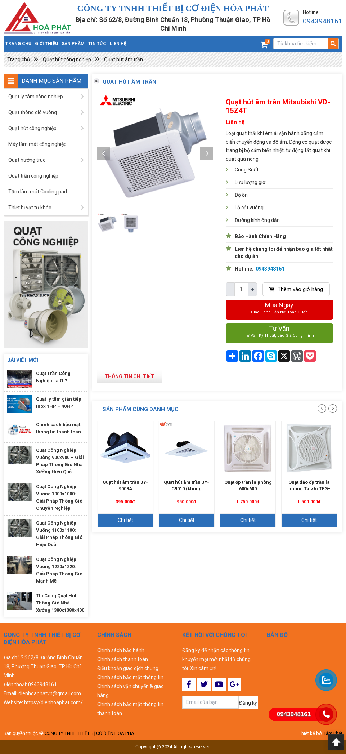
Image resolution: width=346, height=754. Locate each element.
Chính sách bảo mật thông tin (130, 677)
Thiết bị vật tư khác (29, 207)
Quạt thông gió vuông (32, 112)
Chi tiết (125, 520)
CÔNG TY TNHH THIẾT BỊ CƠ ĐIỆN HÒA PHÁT (90, 733)
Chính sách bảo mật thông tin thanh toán (130, 708)
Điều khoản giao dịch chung (127, 668)
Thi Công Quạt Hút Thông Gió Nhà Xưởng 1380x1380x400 (60, 603)
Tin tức (97, 43)
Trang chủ (18, 43)
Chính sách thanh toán (122, 659)
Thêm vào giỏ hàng (296, 289)
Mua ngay (279, 308)
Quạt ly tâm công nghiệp (35, 96)
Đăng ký (248, 703)
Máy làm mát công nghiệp (37, 144)
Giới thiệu (46, 43)
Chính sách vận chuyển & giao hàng (130, 690)
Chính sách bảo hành (120, 650)
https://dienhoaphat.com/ (53, 702)
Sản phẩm (73, 43)
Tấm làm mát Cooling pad (37, 192)
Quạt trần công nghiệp (33, 176)
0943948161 (322, 21)
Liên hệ (118, 43)
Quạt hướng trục (26, 160)
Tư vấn (279, 332)
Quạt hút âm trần (123, 59)
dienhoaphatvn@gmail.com (49, 693)
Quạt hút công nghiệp (67, 59)
